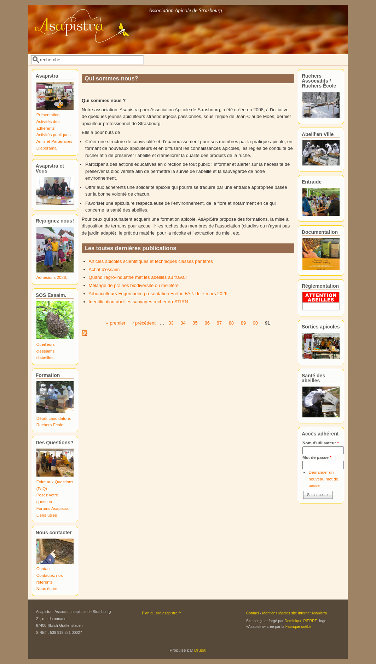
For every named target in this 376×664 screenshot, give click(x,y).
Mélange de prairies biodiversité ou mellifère (134, 285)
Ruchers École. (50, 424)
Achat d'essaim (104, 269)
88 (231, 323)
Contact (43, 568)
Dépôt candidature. (53, 418)
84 (182, 323)
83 (170, 323)
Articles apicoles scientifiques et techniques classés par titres (151, 261)
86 (206, 323)
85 (194, 323)
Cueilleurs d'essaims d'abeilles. (45, 351)
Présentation (48, 114)
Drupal (200, 650)
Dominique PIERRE (300, 621)
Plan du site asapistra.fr (161, 613)
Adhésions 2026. (51, 277)
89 (243, 323)
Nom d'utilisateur (320, 442)
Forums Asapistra (52, 508)
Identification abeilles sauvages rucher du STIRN (138, 301)
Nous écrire (47, 588)
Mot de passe (316, 457)
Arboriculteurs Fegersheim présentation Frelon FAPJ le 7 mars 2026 (158, 293)
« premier (116, 323)
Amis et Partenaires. (55, 141)
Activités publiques (53, 134)
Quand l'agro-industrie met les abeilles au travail (138, 277)
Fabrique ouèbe (298, 626)
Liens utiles (46, 515)
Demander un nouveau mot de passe (323, 479)
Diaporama (46, 148)
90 (255, 323)
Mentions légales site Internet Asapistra (294, 613)
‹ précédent (144, 323)
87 (219, 323)
